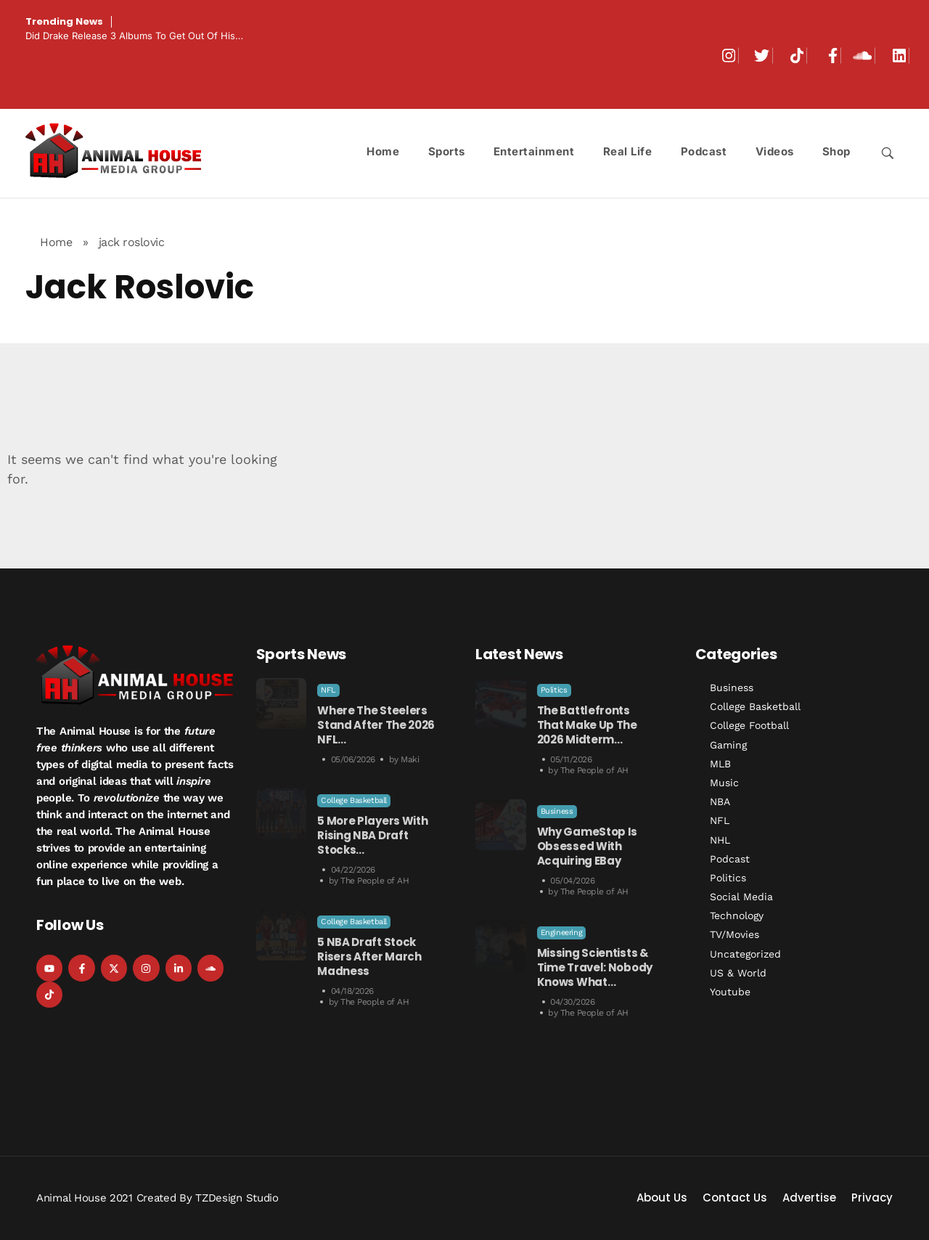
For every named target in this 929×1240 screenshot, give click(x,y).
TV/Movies (734, 934)
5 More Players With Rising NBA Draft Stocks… (372, 835)
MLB (720, 764)
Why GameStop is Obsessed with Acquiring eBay (587, 846)
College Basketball (354, 800)
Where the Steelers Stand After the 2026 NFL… (376, 725)
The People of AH (374, 881)
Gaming (728, 745)
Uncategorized (745, 954)
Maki (410, 759)
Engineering (562, 932)
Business (557, 811)
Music (724, 782)
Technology (737, 915)
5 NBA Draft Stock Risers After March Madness (369, 956)
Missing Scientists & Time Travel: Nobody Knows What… (594, 967)
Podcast (730, 859)
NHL (720, 840)
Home (56, 242)
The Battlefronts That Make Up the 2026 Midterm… (587, 725)
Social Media (741, 896)
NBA (720, 801)
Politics (554, 690)
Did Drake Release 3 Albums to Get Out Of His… (134, 35)
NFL (328, 690)
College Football (749, 725)
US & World (738, 973)
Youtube (730, 992)
